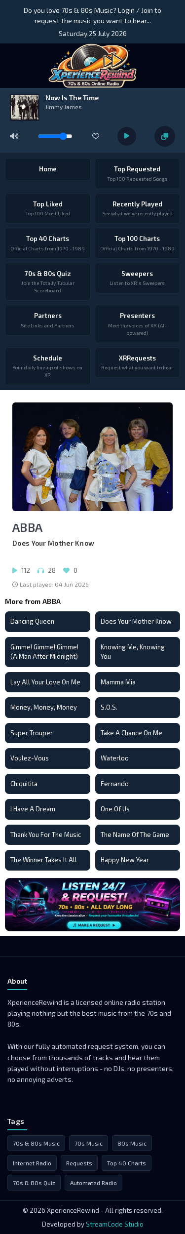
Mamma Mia (118, 682)
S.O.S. (109, 707)
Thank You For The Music (45, 834)
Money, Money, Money (43, 707)
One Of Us (115, 809)
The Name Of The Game (135, 834)
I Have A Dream (32, 809)
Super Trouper (31, 733)
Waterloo (115, 758)
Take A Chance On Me (131, 733)
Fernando (115, 784)
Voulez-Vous (29, 758)
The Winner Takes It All (43, 860)
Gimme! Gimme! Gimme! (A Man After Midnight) (44, 652)
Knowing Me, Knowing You (133, 652)
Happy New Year (125, 860)
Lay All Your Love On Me (45, 682)
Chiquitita (23, 784)
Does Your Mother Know (136, 621)
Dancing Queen (32, 621)
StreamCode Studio (115, 1224)
